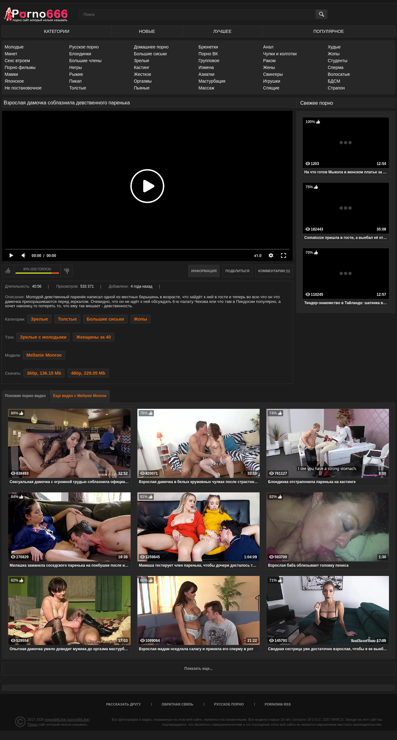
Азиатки (206, 74)
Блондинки (80, 53)
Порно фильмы (20, 67)
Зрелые (141, 60)
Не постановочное (23, 87)
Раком (269, 60)
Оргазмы (143, 81)
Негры (75, 67)
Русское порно (84, 46)
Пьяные (142, 87)
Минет (11, 53)
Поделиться (237, 271)
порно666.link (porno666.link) (67, 719)
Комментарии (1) (274, 271)
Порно (33, 724)
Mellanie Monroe (44, 355)
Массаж (206, 87)
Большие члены (85, 60)
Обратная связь (177, 704)
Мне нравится (8, 271)
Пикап (75, 81)
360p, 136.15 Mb (44, 373)
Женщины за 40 (93, 337)
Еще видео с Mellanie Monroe (79, 396)
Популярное (329, 31)
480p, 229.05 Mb (88, 373)
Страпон (336, 87)
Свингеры (273, 74)
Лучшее (222, 31)
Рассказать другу (123, 704)
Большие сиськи (150, 53)
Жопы (334, 53)
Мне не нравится (66, 271)
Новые (147, 31)
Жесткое (142, 74)
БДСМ (334, 81)
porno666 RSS (278, 704)
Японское (14, 81)
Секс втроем (17, 60)
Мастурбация (211, 81)
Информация (204, 271)
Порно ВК (208, 53)
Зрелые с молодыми (43, 337)
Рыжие (76, 74)
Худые (334, 46)
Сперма (336, 67)
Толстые (77, 87)
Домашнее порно (151, 46)
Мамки (11, 74)
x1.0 (257, 256)
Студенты (337, 60)
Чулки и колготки (280, 53)
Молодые (14, 46)
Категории (56, 31)
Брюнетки (208, 46)
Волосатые (339, 74)
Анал (268, 46)
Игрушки (271, 81)
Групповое (208, 60)
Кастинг (141, 67)
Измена (206, 67)
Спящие (271, 87)
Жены (269, 67)
